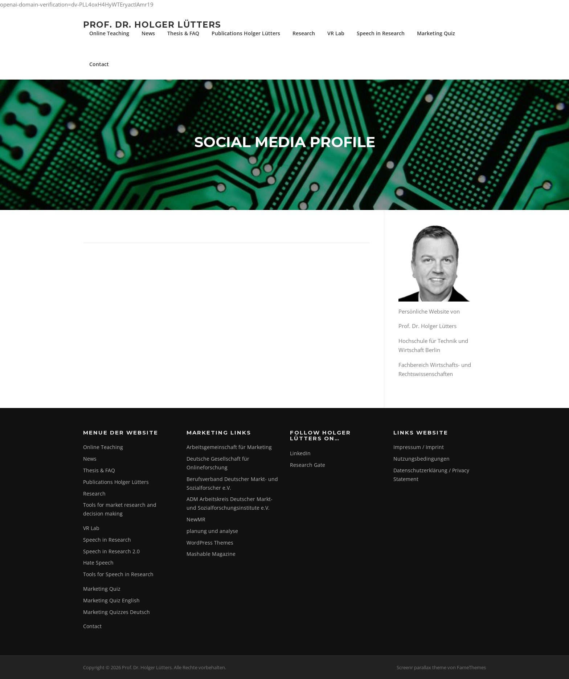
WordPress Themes (210, 542)
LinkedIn (300, 453)
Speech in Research (381, 33)
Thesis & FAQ (183, 33)
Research (303, 33)
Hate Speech (98, 562)
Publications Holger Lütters (246, 33)
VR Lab (335, 33)
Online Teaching (109, 33)
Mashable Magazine (211, 553)
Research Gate (307, 464)
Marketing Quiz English (111, 600)
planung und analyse (212, 531)
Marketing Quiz (436, 33)
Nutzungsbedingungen (421, 458)
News (148, 33)
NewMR (196, 519)
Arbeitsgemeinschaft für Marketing (229, 447)
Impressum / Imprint (418, 447)
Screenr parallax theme (421, 667)
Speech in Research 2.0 (111, 551)
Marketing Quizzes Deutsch (116, 612)
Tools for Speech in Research (118, 574)
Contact (99, 64)
